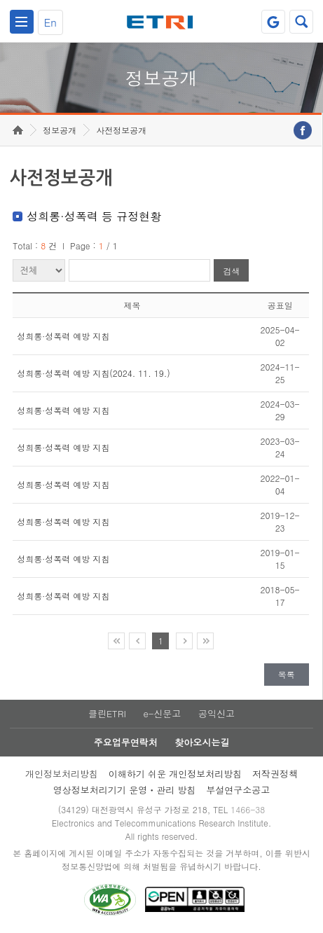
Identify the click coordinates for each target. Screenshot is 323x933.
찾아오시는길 (201, 742)
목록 (286, 674)
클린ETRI (107, 713)
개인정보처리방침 (61, 773)
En (50, 22)
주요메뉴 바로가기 (0, 0)
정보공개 (59, 130)
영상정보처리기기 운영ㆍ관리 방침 (124, 789)
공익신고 (216, 713)
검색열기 (301, 22)
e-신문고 (162, 713)
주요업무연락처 (126, 742)
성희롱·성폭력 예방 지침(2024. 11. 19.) (93, 373)
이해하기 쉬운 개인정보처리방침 (175, 773)
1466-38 (248, 809)
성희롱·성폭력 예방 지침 (63, 336)
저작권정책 (275, 773)
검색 (231, 271)
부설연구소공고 (238, 789)
